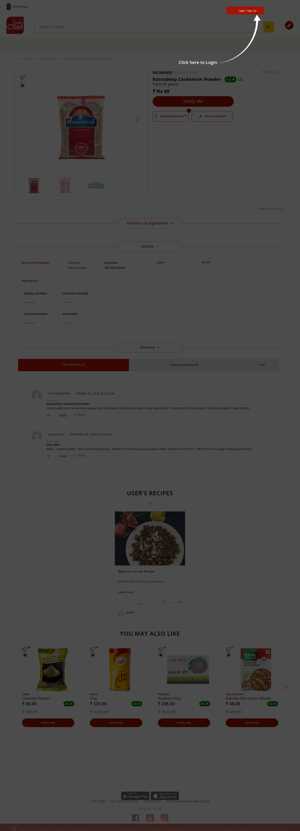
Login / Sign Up (247, 11)
